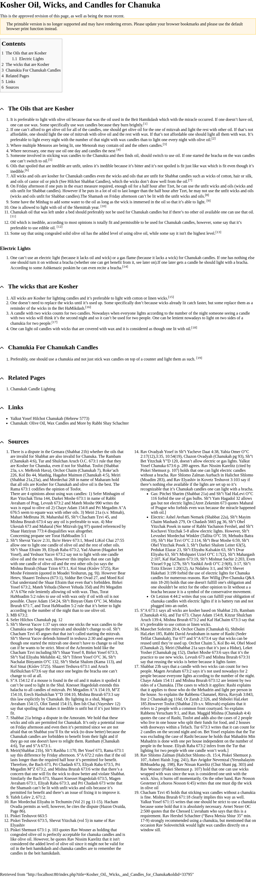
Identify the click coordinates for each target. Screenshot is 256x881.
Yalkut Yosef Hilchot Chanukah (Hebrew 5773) (49, 418)
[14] (125, 266)
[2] (213, 138)
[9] (208, 201)
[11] (13, 216)
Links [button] (15, 407)
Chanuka (89, 456)
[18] (194, 327)
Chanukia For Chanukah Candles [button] (53, 347)
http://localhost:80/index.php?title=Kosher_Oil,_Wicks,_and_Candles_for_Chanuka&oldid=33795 (110, 874)
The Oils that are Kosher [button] (41, 108)
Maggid (203, 713)
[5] (50, 160)
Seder (241, 634)
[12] (60, 226)
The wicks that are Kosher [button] (43, 286)
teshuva (80, 638)
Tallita (207, 535)
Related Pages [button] (26, 377)
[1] (145, 124)
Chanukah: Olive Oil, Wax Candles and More (48, 423)
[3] (165, 144)
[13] (218, 232)
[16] (88, 307)
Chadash (66, 764)
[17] (54, 322)
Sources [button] (18, 441)
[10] (103, 206)
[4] (118, 149)
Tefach (186, 727)
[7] (190, 180)
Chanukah (74, 176)
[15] (171, 297)
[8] (207, 195)
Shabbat (171, 176)
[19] (199, 358)
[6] (27, 170)
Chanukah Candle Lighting (32, 389)
